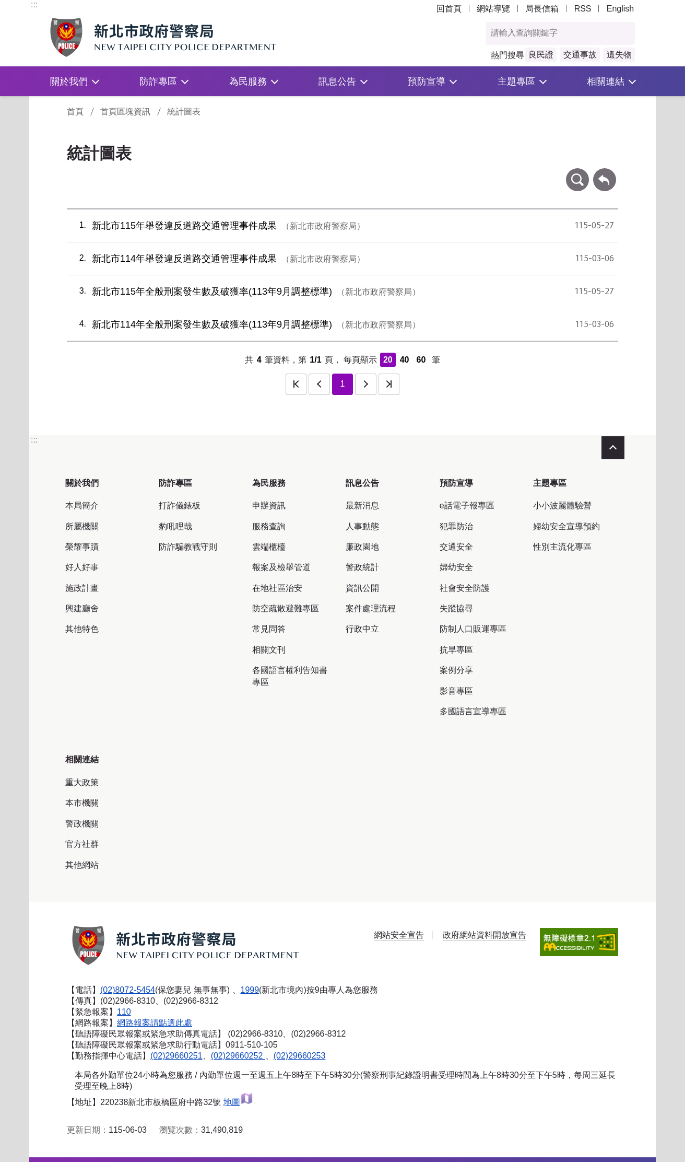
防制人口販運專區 (473, 628)
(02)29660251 (176, 1055)
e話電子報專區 (467, 505)
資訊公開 (362, 588)
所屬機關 (82, 526)
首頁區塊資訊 (125, 111)
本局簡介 (82, 505)
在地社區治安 (277, 588)
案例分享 (456, 670)
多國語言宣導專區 (473, 711)
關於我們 (69, 81)
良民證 (540, 54)
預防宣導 (426, 81)
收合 (612, 447)
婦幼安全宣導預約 (566, 526)
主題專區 (516, 81)
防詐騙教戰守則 (188, 546)
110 (124, 1011)
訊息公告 (337, 81)
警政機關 (82, 823)
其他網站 (82, 865)
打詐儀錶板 (179, 505)
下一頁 (365, 384)
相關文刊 (269, 649)
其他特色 (82, 628)
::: (34, 4)
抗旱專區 (456, 649)
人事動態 (362, 526)
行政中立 (362, 628)
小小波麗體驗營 (562, 505)
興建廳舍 (82, 608)
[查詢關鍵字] (549, 33)
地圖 (238, 1102)
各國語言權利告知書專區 (289, 676)
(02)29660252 (238, 1055)
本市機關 (82, 802)
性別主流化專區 (562, 546)
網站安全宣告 (399, 935)
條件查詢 (577, 173)
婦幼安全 (456, 567)
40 (404, 359)
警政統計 (362, 567)
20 (388, 359)
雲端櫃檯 (269, 546)
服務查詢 (269, 526)
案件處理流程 (371, 608)
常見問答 (269, 628)
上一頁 (319, 384)
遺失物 (619, 54)
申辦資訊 (269, 505)
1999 (250, 989)
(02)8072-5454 (127, 989)
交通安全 (456, 546)
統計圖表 (183, 111)
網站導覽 (493, 8)
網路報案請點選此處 (154, 1022)
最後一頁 (389, 384)
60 (421, 359)
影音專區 (456, 691)
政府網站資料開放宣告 (484, 935)
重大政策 (82, 782)
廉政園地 (362, 546)
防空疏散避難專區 (285, 608)
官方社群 (82, 844)
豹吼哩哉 (175, 526)
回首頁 (449, 8)
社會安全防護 (465, 588)
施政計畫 (82, 588)
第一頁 (296, 384)
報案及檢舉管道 (281, 567)
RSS (583, 8)
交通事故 (580, 54)
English (620, 8)
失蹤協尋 (456, 608)
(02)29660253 (300, 1055)
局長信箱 (542, 8)
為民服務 (248, 81)
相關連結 (605, 81)
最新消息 (362, 505)
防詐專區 (158, 81)
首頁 (75, 111)
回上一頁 (604, 173)
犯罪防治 (456, 526)
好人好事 (82, 567)
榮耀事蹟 (82, 546)
